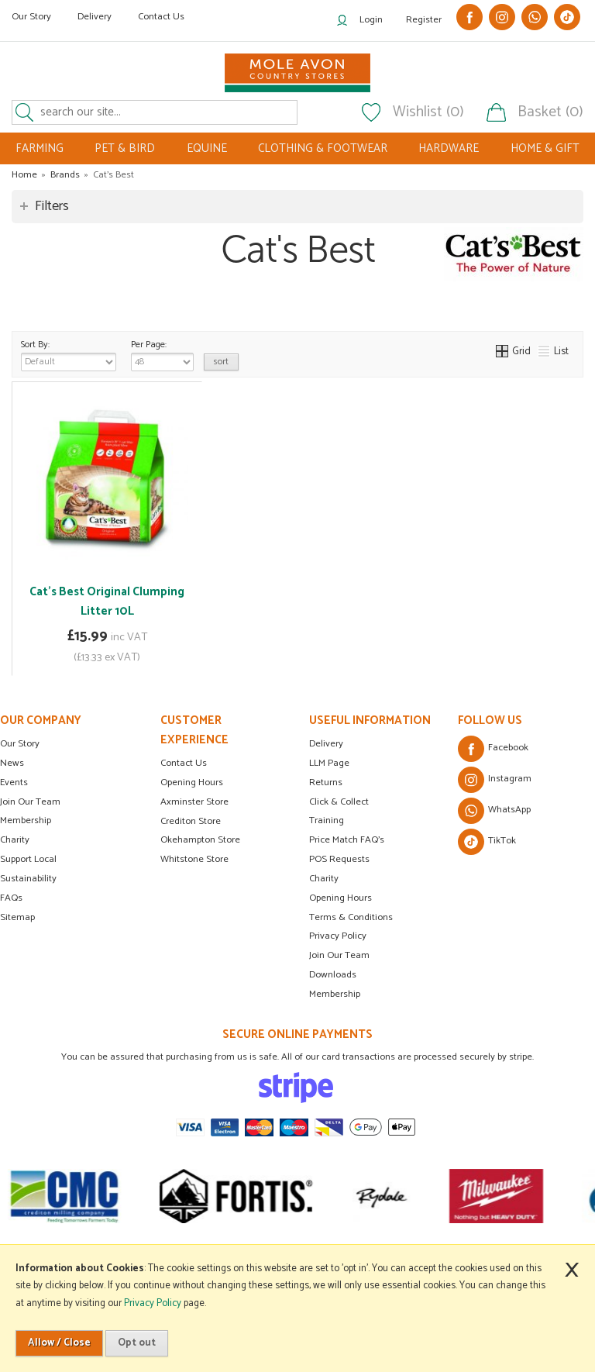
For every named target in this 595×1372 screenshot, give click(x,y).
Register (424, 20)
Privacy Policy (337, 936)
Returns (325, 782)
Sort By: (68, 354)
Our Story (31, 17)
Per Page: (162, 354)
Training (326, 820)
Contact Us (161, 17)
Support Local (28, 859)
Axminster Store (194, 802)
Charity (14, 840)
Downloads (332, 975)
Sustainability (28, 878)
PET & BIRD (125, 148)
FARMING (39, 148)
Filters (52, 206)
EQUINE (207, 148)
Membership (25, 820)
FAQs (11, 898)
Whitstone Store (194, 859)
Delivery (94, 17)
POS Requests (339, 859)
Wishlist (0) (428, 112)
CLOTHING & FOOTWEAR (322, 148)
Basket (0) (550, 112)
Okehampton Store (200, 840)
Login (371, 20)
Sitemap (17, 917)
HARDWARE (448, 148)
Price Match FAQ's (346, 840)
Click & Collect (339, 802)
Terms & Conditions (351, 917)
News (12, 763)
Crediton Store (190, 821)
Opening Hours (191, 782)
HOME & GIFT (545, 148)
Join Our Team (30, 802)
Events (14, 782)
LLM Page (329, 763)
